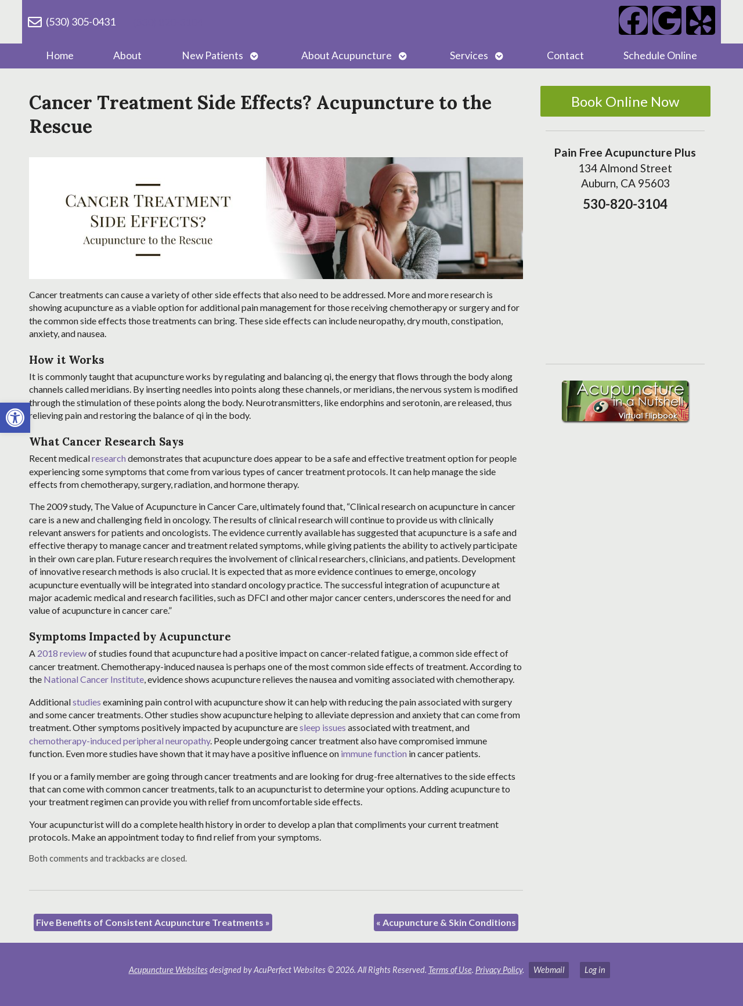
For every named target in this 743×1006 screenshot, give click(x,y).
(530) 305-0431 (81, 21)
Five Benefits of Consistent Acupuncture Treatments (153, 922)
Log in (595, 970)
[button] (15, 418)
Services (469, 55)
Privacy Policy (498, 970)
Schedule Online (660, 55)
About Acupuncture (346, 55)
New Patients (212, 55)
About (127, 55)
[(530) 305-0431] (35, 22)
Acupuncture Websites (168, 970)
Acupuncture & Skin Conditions (446, 922)
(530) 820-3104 (168, 22)
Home (60, 55)
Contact (565, 55)
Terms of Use (450, 970)
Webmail (548, 970)
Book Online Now (625, 101)
